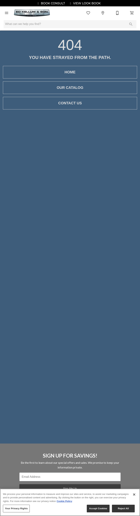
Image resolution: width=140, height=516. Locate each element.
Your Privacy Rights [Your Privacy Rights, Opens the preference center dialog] (16, 508)
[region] (70, 502)
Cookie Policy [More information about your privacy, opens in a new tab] (64, 501)
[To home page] (32, 13)
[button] (6, 13)
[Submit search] (131, 24)
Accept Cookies (98, 508)
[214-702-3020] (117, 13)
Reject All (123, 508)
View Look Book (85, 3)
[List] (88, 13)
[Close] (134, 495)
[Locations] (102, 13)
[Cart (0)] (132, 13)
